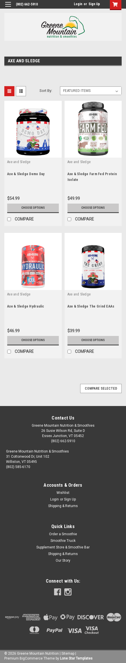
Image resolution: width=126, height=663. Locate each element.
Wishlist (63, 493)
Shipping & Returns (63, 506)
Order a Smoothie (63, 534)
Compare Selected (101, 388)
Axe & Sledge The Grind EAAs (90, 306)
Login (78, 4)
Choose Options (33, 207)
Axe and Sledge (19, 162)
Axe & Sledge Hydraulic (25, 306)
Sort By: (46, 90)
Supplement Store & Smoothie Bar (63, 547)
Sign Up (94, 4)
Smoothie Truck (63, 541)
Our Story (63, 560)
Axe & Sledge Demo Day (25, 174)
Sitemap (67, 654)
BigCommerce (31, 658)
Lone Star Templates (76, 658)
